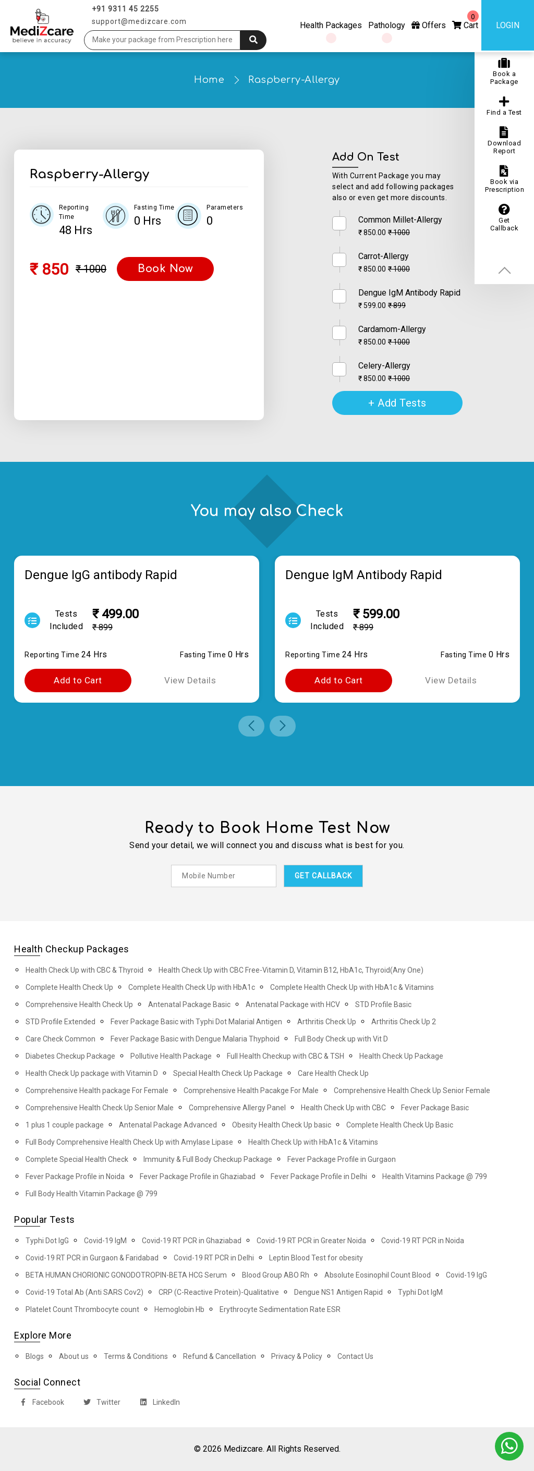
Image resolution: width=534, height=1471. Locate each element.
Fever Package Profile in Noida (75, 1176)
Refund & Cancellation (219, 1356)
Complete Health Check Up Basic (399, 1125)
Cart (465, 20)
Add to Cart (78, 680)
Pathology (386, 25)
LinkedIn (158, 1403)
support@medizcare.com (139, 21)
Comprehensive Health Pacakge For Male (251, 1090)
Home (209, 80)
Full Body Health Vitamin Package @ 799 (91, 1194)
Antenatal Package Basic (189, 1004)
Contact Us (355, 1356)
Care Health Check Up (333, 1073)
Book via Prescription (504, 179)
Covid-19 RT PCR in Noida (422, 1240)
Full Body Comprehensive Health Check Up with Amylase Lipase (129, 1142)
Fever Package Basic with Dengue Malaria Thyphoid (195, 1039)
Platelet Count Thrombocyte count (82, 1309)
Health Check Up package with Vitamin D (92, 1073)
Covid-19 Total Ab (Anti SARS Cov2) (84, 1292)
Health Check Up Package (401, 1056)
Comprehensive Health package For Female (97, 1090)
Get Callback (504, 218)
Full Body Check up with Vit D (341, 1039)
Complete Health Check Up (69, 987)
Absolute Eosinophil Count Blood (377, 1275)
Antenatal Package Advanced (168, 1125)
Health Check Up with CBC (343, 1108)
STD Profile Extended (60, 1022)
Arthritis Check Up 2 (403, 1022)
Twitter (99, 1403)
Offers (428, 25)
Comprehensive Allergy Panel (237, 1108)
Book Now (165, 269)
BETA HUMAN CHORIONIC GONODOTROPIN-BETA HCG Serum (126, 1275)
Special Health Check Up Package (228, 1073)
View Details (190, 680)
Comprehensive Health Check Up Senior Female (412, 1090)
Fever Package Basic (435, 1108)
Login (507, 25)
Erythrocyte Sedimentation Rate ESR (280, 1309)
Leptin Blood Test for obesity (316, 1258)
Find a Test (504, 106)
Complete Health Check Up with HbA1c (191, 987)
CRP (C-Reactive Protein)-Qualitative (219, 1292)
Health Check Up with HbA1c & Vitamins (313, 1142)
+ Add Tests (397, 403)
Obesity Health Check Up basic (281, 1125)
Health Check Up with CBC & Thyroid (84, 970)
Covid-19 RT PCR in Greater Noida (311, 1240)
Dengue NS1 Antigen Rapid (338, 1292)
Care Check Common (60, 1039)
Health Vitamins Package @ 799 (434, 1176)
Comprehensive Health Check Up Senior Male (100, 1108)
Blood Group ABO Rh (275, 1275)
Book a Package (504, 71)
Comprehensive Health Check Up (79, 1004)
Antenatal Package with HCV (293, 1004)
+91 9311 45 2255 (125, 9)
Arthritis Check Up (326, 1022)
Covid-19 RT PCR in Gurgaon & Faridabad (92, 1258)
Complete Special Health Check (77, 1159)
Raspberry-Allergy (294, 80)
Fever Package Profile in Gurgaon (341, 1159)
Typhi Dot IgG (47, 1240)
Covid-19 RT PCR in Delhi (214, 1258)
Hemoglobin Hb (179, 1309)
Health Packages (331, 25)
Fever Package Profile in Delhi (319, 1176)
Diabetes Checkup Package (70, 1056)
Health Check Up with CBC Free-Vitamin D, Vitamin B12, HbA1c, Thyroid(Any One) (291, 970)
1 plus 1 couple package (65, 1125)
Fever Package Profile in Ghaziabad (198, 1176)
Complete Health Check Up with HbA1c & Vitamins (352, 987)
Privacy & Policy (296, 1356)
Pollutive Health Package (171, 1056)
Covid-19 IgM (105, 1240)
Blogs (35, 1356)
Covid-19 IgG (466, 1275)
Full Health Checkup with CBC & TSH (285, 1056)
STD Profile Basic (383, 1004)
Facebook (39, 1403)
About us (74, 1356)
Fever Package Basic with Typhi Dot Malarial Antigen (196, 1022)
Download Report (504, 141)
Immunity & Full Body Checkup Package (207, 1159)
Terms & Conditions (136, 1356)
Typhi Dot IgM (420, 1292)
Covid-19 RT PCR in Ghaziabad (191, 1240)
